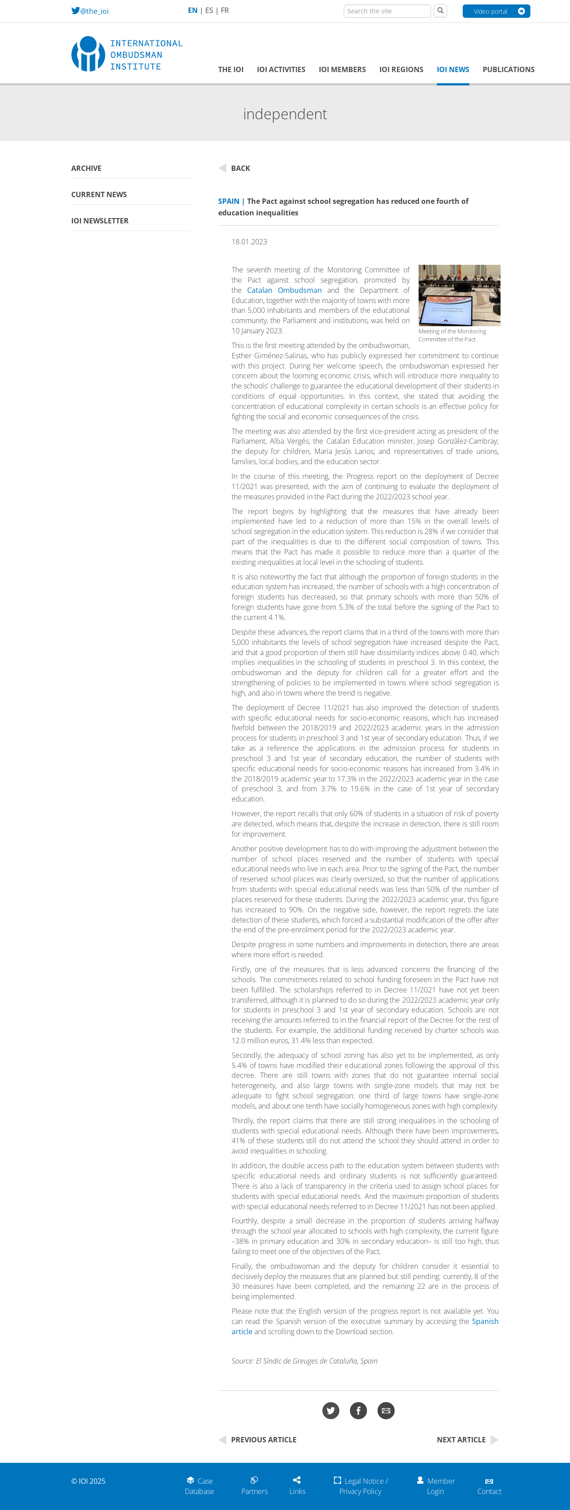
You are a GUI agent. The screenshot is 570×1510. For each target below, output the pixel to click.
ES (209, 10)
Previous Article (257, 1440)
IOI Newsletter (100, 221)
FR (225, 10)
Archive (86, 168)
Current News (99, 194)
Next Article (468, 1440)
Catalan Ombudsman (284, 290)
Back (234, 168)
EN (193, 10)
